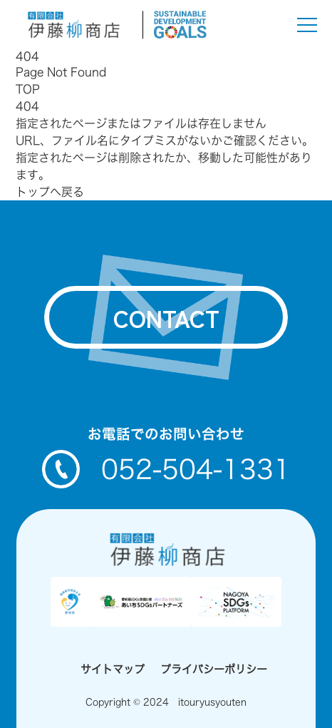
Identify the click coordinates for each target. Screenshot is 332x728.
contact (166, 317)
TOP (28, 89)
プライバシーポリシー (213, 669)
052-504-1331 (166, 469)
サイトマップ (113, 669)
